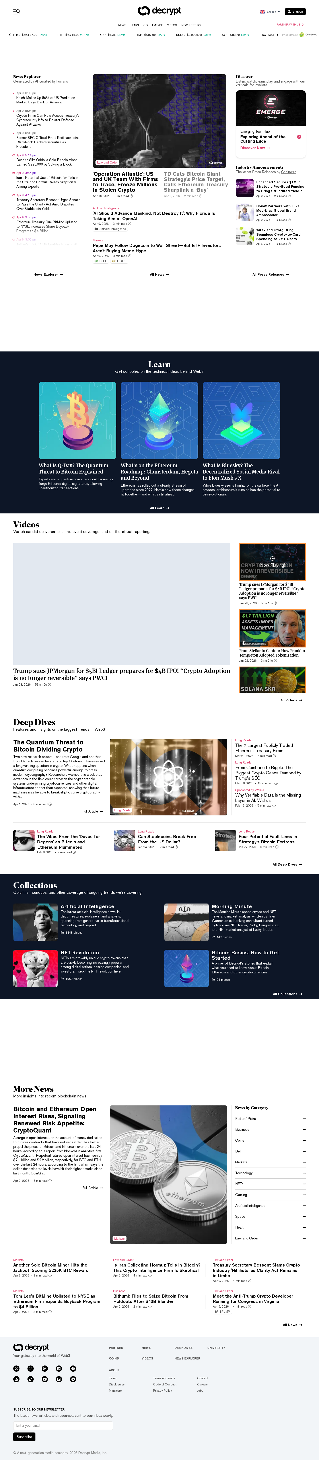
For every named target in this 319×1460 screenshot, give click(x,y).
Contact (202, 1378)
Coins (114, 1358)
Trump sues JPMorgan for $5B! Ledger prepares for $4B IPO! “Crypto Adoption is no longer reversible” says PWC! (121, 674)
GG (145, 25)
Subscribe (24, 1437)
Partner (116, 1348)
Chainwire (288, 172)
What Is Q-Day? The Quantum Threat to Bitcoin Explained (73, 468)
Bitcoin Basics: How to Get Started (245, 955)
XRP (103, 35)
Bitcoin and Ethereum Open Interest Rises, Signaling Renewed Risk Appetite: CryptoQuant (54, 1119)
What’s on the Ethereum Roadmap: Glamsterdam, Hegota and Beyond (159, 471)
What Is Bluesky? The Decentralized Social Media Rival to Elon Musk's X (241, 471)
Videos (172, 25)
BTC (16, 35)
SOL (225, 35)
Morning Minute (232, 906)
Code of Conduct (165, 1384)
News (122, 25)
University (216, 1348)
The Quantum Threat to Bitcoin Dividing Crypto (48, 746)
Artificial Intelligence (87, 906)
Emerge (157, 25)
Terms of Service (164, 1378)
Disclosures (117, 1384)
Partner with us (290, 24)
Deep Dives (184, 1348)
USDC (180, 35)
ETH (61, 35)
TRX (263, 35)
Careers (202, 1384)
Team (113, 1378)
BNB (139, 35)
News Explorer (187, 1358)
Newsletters (191, 25)
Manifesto (115, 1390)
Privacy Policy (162, 1390)
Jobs (200, 1390)
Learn (135, 25)
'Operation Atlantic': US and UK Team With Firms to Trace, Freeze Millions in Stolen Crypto (125, 182)
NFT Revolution (80, 952)
